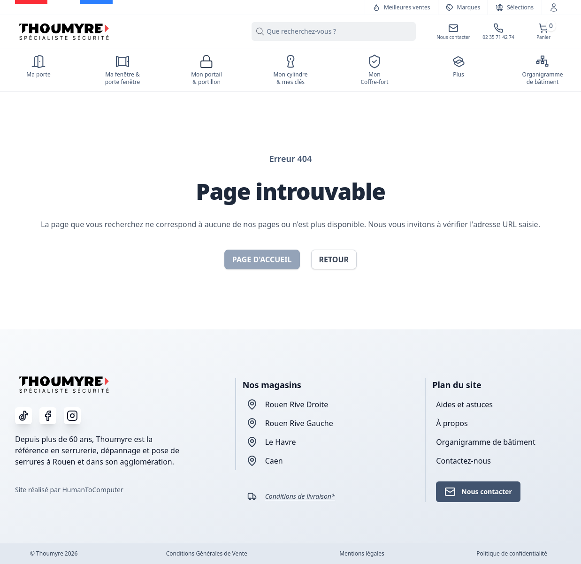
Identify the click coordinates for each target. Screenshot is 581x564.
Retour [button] (334, 259)
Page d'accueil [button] (262, 259)
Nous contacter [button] (478, 491)
